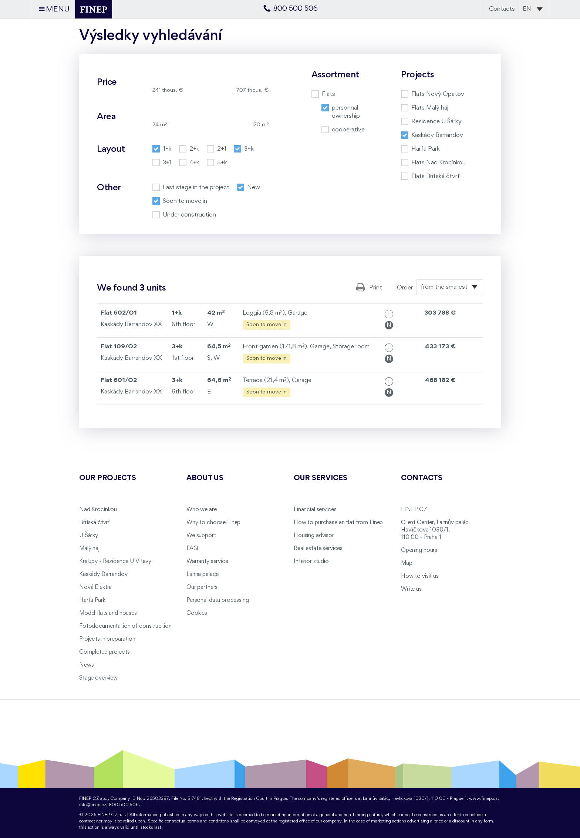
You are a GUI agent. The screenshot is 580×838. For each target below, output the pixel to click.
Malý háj (89, 548)
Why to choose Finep (213, 522)
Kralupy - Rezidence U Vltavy (115, 561)
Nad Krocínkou (98, 509)
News (86, 665)
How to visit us (420, 576)
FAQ (192, 548)
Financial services (315, 509)
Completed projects (104, 652)
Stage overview (98, 678)
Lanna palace (202, 574)
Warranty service (207, 561)
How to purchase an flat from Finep (338, 522)
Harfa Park (92, 600)
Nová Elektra (95, 587)
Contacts (502, 9)
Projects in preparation (107, 639)
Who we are (201, 509)
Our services (320, 478)
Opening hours (419, 550)
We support (201, 535)
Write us (411, 589)
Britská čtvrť (94, 522)
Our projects (107, 478)
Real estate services (318, 548)
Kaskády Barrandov (103, 574)
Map (406, 563)
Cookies (196, 613)
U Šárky (88, 535)
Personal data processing (217, 600)
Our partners (202, 587)
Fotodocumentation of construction (125, 626)
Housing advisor (314, 535)
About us (204, 478)
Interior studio (311, 561)
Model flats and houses (108, 613)
